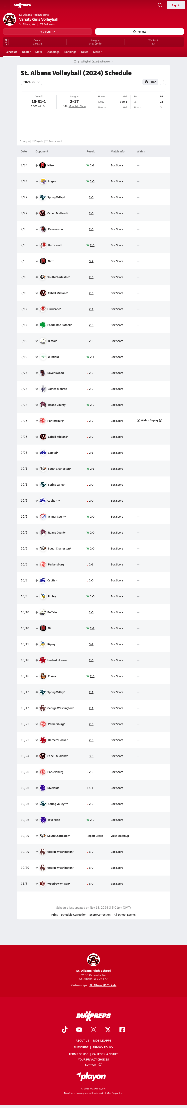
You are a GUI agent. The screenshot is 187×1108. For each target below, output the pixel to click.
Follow (139, 32)
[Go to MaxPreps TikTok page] (65, 1030)
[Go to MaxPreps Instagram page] (93, 1030)
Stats (38, 52)
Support (93, 1064)
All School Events (125, 914)
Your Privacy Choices (93, 1059)
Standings (53, 52)
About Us (82, 1040)
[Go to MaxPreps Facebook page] (122, 1030)
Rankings (70, 52)
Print (54, 914)
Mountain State (77, 106)
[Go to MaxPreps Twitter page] (108, 1030)
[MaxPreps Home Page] (75, 61)
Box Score (117, 165)
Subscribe (81, 1047)
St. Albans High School (93, 963)
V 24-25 (47, 32)
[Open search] (160, 5)
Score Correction (100, 914)
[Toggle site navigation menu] (5, 5)
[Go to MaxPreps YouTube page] (79, 1030)
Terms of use (78, 1054)
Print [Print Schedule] (150, 82)
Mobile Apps (102, 1040)
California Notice (105, 1054)
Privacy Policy (103, 1047)
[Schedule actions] (163, 81)
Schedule (11, 52)
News (84, 52)
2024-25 (31, 82)
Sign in (176, 5)
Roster (26, 52)
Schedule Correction (73, 914)
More (97, 52)
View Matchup (120, 835)
